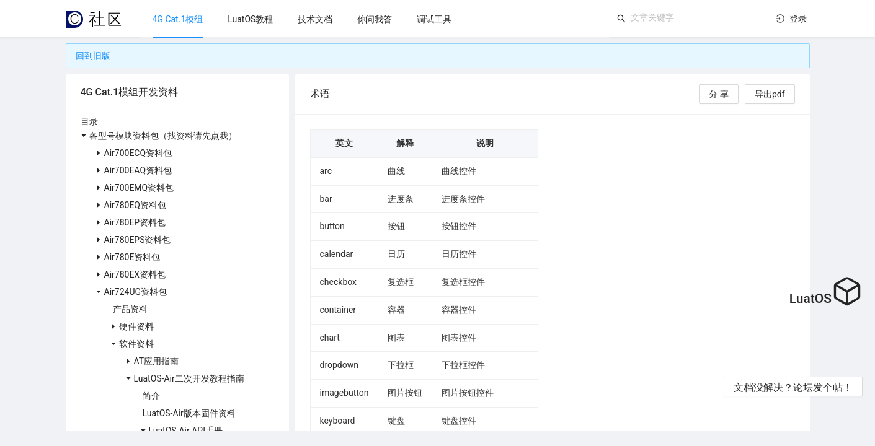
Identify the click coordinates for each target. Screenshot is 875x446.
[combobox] (696, 17)
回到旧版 (93, 56)
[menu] (375, 19)
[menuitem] (178, 19)
